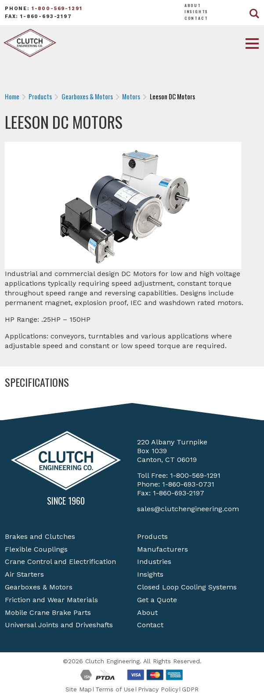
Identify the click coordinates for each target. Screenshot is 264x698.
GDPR (190, 689)
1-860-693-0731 (188, 484)
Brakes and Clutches (40, 536)
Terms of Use (114, 689)
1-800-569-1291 (57, 8)
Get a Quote (157, 600)
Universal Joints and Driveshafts (59, 625)
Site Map (78, 689)
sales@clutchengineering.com (188, 509)
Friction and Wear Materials (51, 600)
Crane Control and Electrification (60, 561)
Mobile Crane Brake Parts (48, 612)
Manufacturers (162, 549)
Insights (196, 11)
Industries (154, 561)
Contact (196, 18)
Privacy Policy (158, 689)
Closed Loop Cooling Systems (187, 587)
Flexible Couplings (36, 549)
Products (152, 536)
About (192, 5)
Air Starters (24, 574)
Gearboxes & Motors (38, 587)
